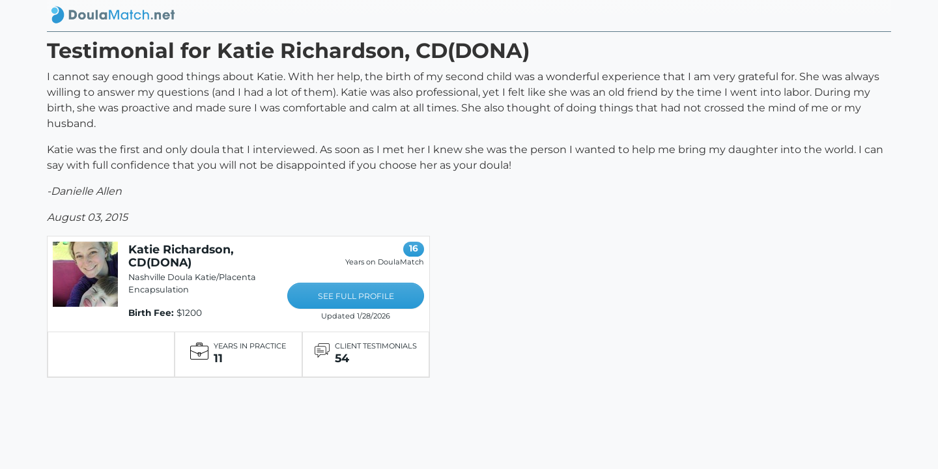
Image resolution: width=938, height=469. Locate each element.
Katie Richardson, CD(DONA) (181, 255)
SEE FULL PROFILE (356, 296)
